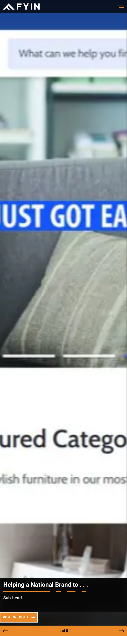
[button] (5, 631)
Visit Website (19, 617)
